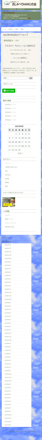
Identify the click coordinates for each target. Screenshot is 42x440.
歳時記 (7, 182)
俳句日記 (29, 68)
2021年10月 (8, 421)
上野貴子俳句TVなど (11, 167)
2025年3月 (8, 282)
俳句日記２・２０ (10, 116)
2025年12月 (8, 251)
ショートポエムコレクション (13, 192)
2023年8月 (8, 347)
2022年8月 (8, 387)
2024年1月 (8, 330)
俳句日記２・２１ (10, 112)
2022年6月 (8, 394)
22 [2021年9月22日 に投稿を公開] (16, 146)
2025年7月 (8, 268)
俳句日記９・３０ (11, 40)
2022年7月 (8, 391)
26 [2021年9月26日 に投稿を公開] (29, 146)
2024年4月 (8, 319)
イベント (7, 163)
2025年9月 (8, 262)
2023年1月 (8, 370)
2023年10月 (8, 340)
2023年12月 (8, 333)
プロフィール (7, 84)
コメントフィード (10, 223)
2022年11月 (8, 377)
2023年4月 (8, 360)
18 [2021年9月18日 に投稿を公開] (26, 142)
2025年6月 (8, 272)
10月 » (20, 153)
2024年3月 (8, 323)
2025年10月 (8, 258)
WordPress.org (9, 227)
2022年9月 (8, 384)
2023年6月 (8, 353)
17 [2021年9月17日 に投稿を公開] (23, 142)
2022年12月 (8, 374)
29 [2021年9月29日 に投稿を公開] (16, 150)
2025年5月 (8, 275)
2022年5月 (8, 397)
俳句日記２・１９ (10, 120)
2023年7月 (8, 350)
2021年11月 (8, 418)
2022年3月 (8, 404)
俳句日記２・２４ (10, 108)
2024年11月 (8, 296)
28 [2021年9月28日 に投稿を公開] (13, 150)
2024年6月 (8, 313)
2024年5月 (8, 316)
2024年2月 (8, 326)
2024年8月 (8, 306)
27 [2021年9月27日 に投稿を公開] (10, 150)
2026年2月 (8, 245)
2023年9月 (8, 343)
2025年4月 (8, 279)
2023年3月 (8, 364)
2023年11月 (8, 336)
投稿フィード (9, 219)
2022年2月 (8, 408)
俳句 (23, 68)
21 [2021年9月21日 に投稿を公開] (13, 146)
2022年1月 (8, 411)
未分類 (7, 178)
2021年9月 (8, 425)
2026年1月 (8, 248)
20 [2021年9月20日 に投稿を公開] (10, 146)
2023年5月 (8, 357)
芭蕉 (6, 186)
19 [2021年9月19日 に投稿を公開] (29, 142)
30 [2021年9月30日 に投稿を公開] (19, 150)
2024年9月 (8, 302)
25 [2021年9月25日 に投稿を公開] (26, 146)
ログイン (7, 215)
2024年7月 (8, 309)
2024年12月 (8, 292)
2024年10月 (8, 299)
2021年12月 (8, 415)
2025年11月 (8, 255)
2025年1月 (8, 289)
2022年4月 (8, 401)
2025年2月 (8, 285)
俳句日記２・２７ (10, 104)
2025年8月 (8, 265)
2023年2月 (8, 367)
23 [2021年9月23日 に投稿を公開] (19, 146)
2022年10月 (8, 381)
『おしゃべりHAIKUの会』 (21, 3)
